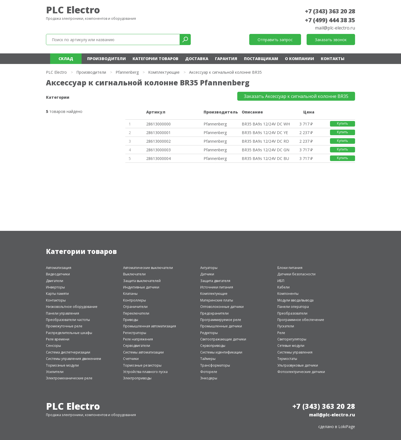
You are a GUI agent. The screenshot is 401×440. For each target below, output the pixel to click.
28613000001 (158, 132)
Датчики (207, 274)
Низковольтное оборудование (71, 306)
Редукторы (209, 332)
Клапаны (130, 293)
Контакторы (56, 300)
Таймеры (208, 358)
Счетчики (131, 358)
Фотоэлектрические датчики (301, 371)
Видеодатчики (58, 274)
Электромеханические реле (69, 378)
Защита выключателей (142, 280)
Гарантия (226, 58)
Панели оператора (293, 306)
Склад (65, 58)
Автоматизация (58, 267)
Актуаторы (208, 267)
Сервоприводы (212, 345)
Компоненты (288, 293)
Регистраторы (134, 332)
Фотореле (208, 371)
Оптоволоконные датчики (222, 306)
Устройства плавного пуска (145, 371)
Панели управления (62, 313)
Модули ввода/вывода (295, 300)
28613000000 (158, 124)
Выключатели (134, 274)
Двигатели (54, 280)
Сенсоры (53, 345)
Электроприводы (137, 378)
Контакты (332, 58)
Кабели (283, 287)
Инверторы (55, 287)
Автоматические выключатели (148, 267)
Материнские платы (216, 300)
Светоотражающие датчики (223, 339)
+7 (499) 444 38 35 (330, 20)
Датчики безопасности (296, 274)
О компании (299, 58)
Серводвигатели (136, 345)
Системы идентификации (221, 352)
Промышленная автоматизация (149, 326)
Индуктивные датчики (141, 287)
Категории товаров (156, 58)
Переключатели (136, 313)
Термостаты (287, 358)
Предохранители (214, 313)
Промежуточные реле (64, 326)
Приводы (130, 319)
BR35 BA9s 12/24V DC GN (265, 149)
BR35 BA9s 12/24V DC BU (265, 158)
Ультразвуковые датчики (297, 365)
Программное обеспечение (300, 319)
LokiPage (346, 426)
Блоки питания (289, 267)
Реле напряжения (138, 339)
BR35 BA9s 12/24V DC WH (266, 124)
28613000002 (158, 141)
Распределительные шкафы (69, 332)
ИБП (280, 280)
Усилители (54, 371)
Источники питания (216, 287)
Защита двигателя (215, 280)
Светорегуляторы (291, 339)
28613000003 (158, 149)
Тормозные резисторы (142, 365)
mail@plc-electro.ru (335, 28)
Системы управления (294, 352)
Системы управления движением (73, 358)
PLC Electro (73, 9)
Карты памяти (57, 293)
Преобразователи (292, 313)
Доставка (196, 58)
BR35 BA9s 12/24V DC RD (265, 141)
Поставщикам (261, 58)
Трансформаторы (215, 365)
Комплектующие (164, 72)
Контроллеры (134, 300)
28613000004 (158, 158)
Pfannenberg (127, 72)
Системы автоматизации (143, 352)
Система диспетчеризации (68, 352)
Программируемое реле (220, 319)
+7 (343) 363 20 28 (330, 11)
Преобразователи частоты (68, 319)
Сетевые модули (290, 345)
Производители (106, 58)
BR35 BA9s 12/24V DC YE (265, 132)
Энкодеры (208, 378)
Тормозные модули (62, 365)
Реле (281, 332)
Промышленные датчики (221, 326)
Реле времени (57, 339)
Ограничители (135, 306)
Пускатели (285, 326)
